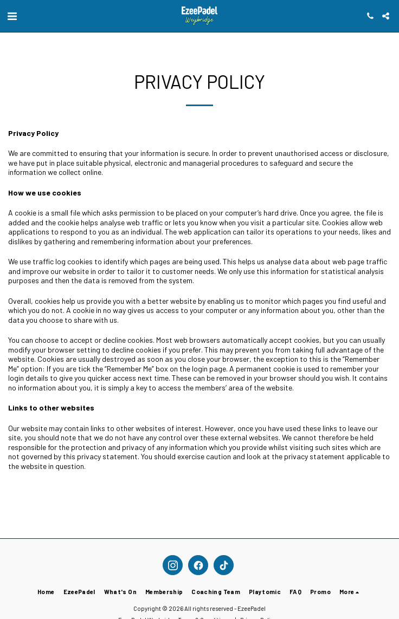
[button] (12, 15)
